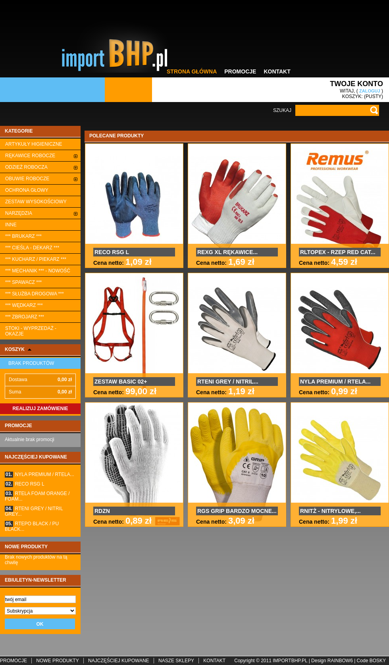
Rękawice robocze (30, 155)
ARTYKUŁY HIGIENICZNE (33, 144)
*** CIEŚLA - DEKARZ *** (32, 248)
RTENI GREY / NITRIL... (227, 381)
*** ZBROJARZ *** (24, 317)
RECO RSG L (24, 484)
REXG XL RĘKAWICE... (227, 252)
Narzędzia (18, 213)
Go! (374, 110)
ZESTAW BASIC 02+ (120, 381)
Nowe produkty (26, 546)
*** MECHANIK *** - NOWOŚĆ (37, 271)
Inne (11, 224)
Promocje (240, 71)
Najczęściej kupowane (36, 457)
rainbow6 (340, 660)
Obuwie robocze (27, 178)
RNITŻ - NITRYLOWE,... (330, 511)
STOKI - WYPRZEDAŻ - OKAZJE (30, 331)
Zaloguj (369, 91)
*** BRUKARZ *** (23, 236)
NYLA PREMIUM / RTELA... (39, 474)
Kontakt (277, 71)
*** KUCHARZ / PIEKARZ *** (35, 259)
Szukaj (282, 110)
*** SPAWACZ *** (23, 282)
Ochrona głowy (26, 190)
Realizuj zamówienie (40, 408)
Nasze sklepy (176, 660)
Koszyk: (352, 96)
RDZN (102, 511)
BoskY (378, 660)
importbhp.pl (290, 660)
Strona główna (192, 71)
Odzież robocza (26, 167)
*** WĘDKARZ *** (24, 305)
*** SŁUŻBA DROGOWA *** (34, 294)
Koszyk (15, 349)
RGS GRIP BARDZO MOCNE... (237, 511)
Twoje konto (356, 84)
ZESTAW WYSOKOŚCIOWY (36, 201)
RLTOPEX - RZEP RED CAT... (338, 252)
